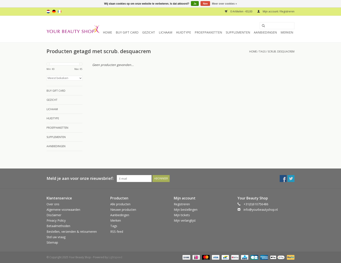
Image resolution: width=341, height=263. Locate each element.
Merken (287, 32)
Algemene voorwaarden (63, 209)
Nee (205, 3)
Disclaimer (54, 215)
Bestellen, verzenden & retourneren (72, 231)
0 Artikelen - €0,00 (239, 11)
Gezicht (148, 32)
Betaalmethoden (58, 226)
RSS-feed (116, 231)
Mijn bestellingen (185, 209)
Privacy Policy (56, 220)
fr (59, 11)
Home (107, 32)
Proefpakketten (208, 32)
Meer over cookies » (224, 3)
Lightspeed (115, 257)
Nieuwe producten (123, 209)
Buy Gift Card (127, 32)
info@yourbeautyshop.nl (261, 209)
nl (48, 11)
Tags (262, 51)
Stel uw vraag (56, 237)
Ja (194, 3)
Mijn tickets (182, 215)
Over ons (53, 204)
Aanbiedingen (265, 32)
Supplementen (238, 32)
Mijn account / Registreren (275, 11)
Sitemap (52, 242)
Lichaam (165, 32)
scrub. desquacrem (281, 51)
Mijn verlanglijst (185, 220)
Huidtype (183, 32)
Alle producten (120, 204)
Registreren (182, 204)
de (54, 11)
